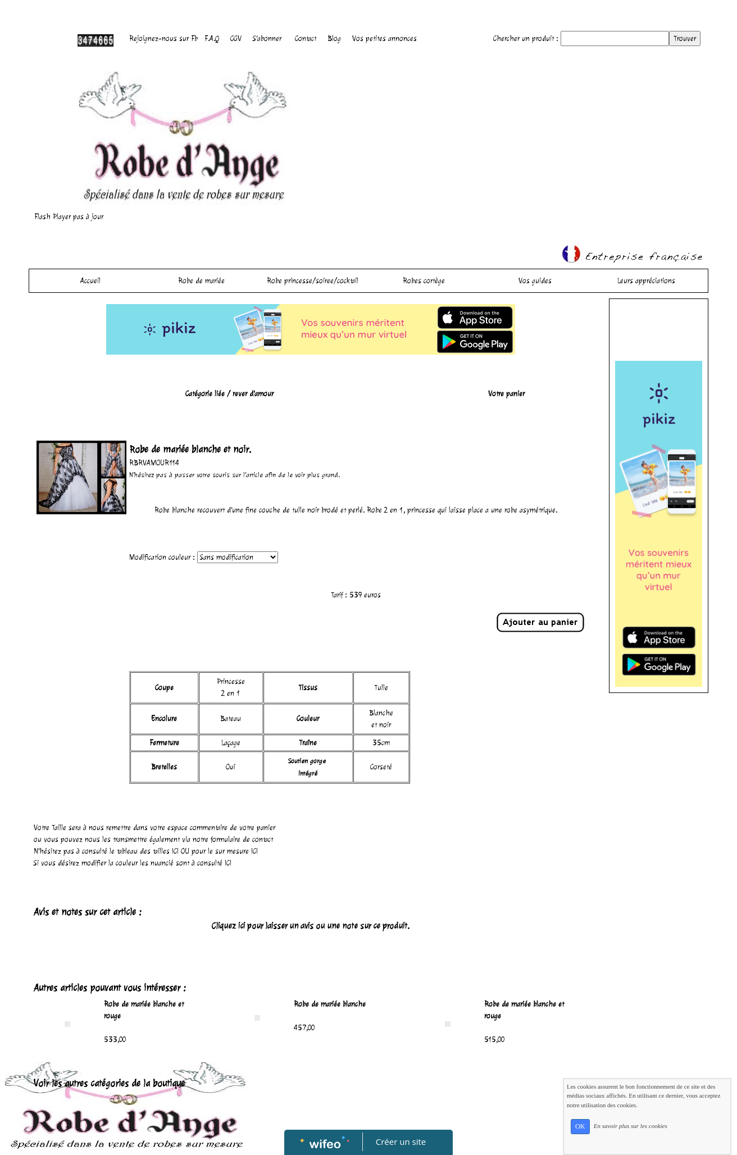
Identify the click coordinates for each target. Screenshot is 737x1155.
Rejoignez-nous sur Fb (163, 38)
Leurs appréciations (646, 281)
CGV (236, 38)
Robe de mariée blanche (330, 1004)
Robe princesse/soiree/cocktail (312, 281)
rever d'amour (253, 393)
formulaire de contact (242, 839)
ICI (175, 851)
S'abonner (267, 38)
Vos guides (535, 281)
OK (580, 1126)
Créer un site (401, 1141)
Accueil (90, 281)
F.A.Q (211, 38)
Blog (334, 38)
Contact (305, 38)
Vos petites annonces (384, 38)
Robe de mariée (201, 281)
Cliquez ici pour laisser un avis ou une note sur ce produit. (311, 926)
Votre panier (506, 393)
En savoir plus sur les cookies (630, 1125)
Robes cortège (424, 281)
